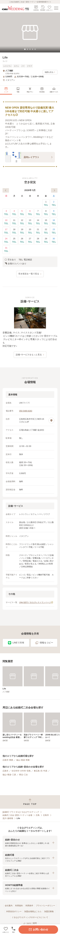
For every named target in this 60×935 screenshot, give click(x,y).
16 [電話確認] (53, 222)
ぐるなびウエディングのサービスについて (30, 917)
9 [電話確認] (53, 213)
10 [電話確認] (6, 222)
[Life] (12, 679)
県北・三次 (23, 775)
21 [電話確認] (37, 231)
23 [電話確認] (53, 231)
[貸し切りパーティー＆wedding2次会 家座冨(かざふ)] (12, 727)
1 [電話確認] (45, 203)
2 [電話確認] (53, 203)
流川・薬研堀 (8, 818)
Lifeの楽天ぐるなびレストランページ (36, 602)
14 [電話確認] (37, 222)
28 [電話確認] (37, 240)
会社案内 (8, 905)
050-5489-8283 (25, 411)
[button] (30, 843)
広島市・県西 (8, 760)
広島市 (5, 771)
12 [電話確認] (22, 222)
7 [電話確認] (37, 213)
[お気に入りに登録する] (6, 929)
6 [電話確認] (30, 213)
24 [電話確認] (6, 240)
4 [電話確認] (14, 213)
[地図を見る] (51, 420)
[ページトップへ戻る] (30, 802)
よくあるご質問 (30, 923)
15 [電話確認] (45, 222)
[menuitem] (6, 89)
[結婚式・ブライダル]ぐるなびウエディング (21, 812)
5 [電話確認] (22, 213)
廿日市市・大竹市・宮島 (21, 771)
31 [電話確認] (6, 249)
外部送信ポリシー (14, 911)
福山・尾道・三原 (9, 775)
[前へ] (6, 190)
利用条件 (29, 905)
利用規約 (19, 905)
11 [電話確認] (14, 222)
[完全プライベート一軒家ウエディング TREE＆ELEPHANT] (34, 727)
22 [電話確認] (45, 231)
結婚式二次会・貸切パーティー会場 (17, 815)
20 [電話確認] (30, 231)
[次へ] (54, 190)
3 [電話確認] (6, 213)
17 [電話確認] (6, 231)
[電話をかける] (13, 929)
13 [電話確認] (30, 222)
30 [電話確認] (53, 240)
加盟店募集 (49, 911)
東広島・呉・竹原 (40, 771)
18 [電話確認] (14, 231)
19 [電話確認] (22, 231)
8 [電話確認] (45, 213)
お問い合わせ (38, 930)
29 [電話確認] (45, 240)
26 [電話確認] (22, 240)
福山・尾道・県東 (23, 760)
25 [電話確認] (14, 240)
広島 (38, 815)
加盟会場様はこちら (32, 911)
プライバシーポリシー (45, 905)
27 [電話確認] (30, 240)
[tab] (25, 49)
